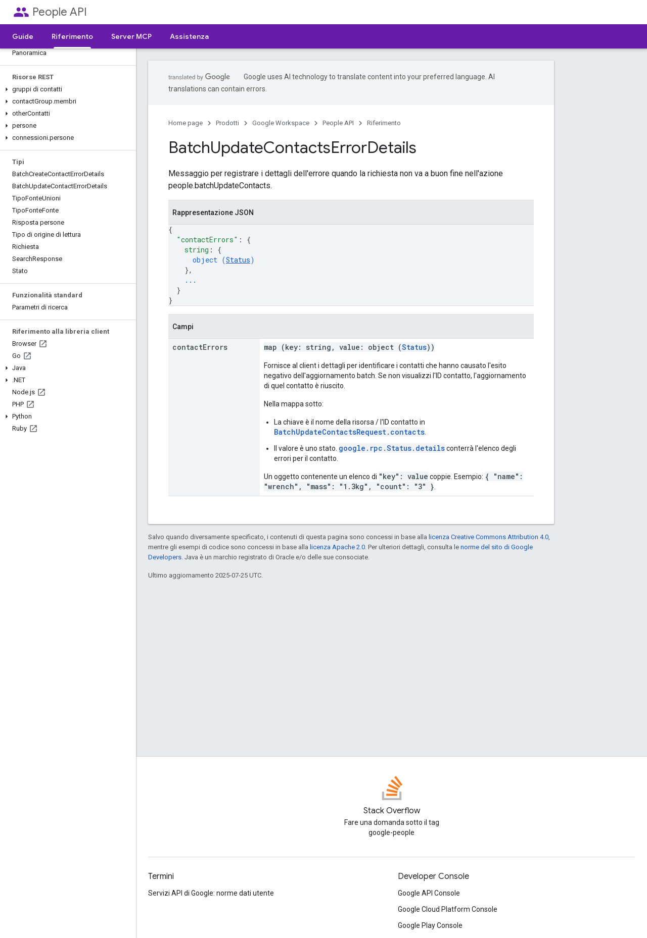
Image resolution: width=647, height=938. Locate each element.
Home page (185, 123)
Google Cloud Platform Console (447, 909)
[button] (66, 89)
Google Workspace (280, 123)
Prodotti (227, 123)
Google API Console (429, 893)
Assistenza (189, 36)
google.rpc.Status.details (392, 448)
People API (59, 12)
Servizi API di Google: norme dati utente (211, 893)
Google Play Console (430, 925)
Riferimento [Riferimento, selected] (72, 36)
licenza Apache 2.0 (337, 547)
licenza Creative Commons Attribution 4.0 (488, 537)
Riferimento (384, 123)
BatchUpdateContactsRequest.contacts (349, 432)
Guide (22, 36)
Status (238, 260)
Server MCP (131, 36)
